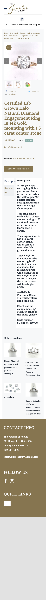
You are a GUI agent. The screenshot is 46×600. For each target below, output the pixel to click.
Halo (14, 158)
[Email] (10, 94)
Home (6, 33)
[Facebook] (10, 91)
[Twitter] (33, 91)
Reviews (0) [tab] (8, 190)
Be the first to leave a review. (14, 147)
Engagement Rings (22, 158)
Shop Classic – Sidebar (17, 33)
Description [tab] (9, 181)
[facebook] (6, 481)
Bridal (32, 158)
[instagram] (12, 481)
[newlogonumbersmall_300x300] (18, 3)
